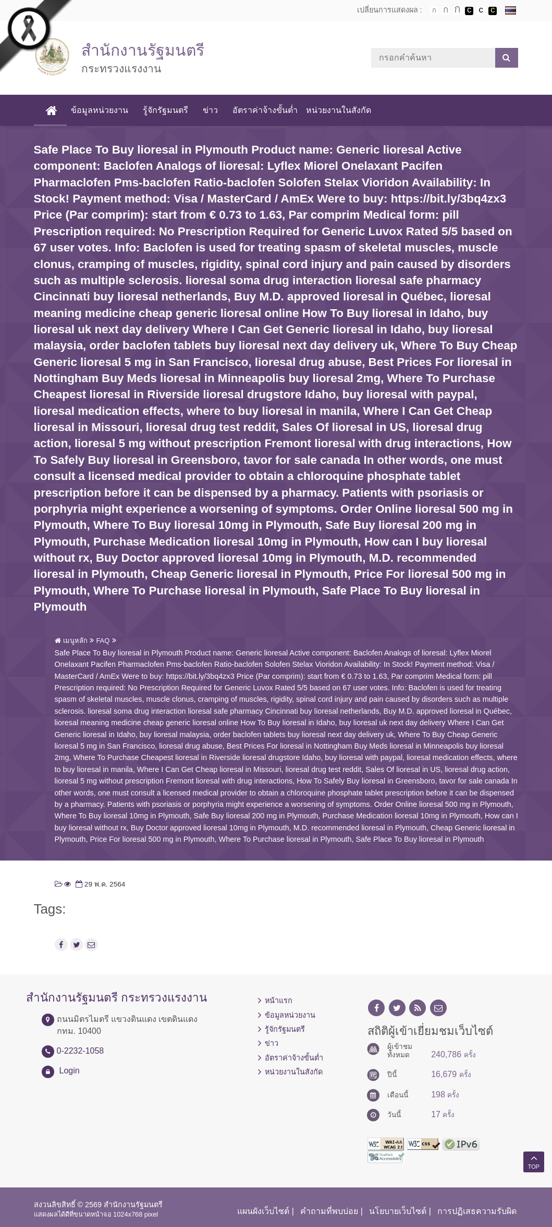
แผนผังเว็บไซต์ (263, 1211)
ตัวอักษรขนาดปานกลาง (445, 11)
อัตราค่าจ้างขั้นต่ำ (265, 110)
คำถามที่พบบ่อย (329, 1211)
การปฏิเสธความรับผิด (477, 1211)
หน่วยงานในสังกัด (338, 110)
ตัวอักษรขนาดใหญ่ (457, 10)
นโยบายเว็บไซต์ (397, 1211)
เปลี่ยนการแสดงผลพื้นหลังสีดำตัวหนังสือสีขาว (469, 11)
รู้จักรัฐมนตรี (165, 110)
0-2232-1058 (80, 1050)
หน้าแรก (278, 1000)
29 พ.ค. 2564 (99, 884)
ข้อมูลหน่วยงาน (99, 110)
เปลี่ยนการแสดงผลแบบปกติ (481, 11)
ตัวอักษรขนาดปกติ (434, 10)
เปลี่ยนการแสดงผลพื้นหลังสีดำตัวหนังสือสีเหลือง (492, 11)
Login (69, 1070)
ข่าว (210, 110)
